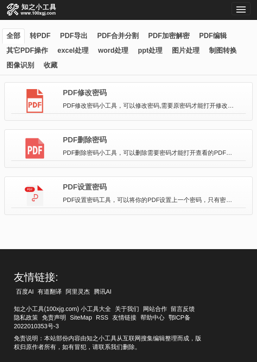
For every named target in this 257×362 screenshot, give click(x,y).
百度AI (25, 291)
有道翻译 (50, 291)
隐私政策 (26, 317)
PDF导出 (74, 35)
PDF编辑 (213, 35)
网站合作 (155, 308)
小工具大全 (96, 308)
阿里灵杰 (78, 291)
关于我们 (127, 308)
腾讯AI (102, 291)
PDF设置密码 (85, 187)
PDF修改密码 (85, 93)
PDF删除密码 (85, 140)
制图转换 (223, 50)
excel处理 (73, 50)
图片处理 (186, 50)
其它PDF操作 (27, 50)
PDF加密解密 (169, 35)
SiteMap (81, 317)
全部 (13, 35)
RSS (102, 317)
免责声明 (54, 317)
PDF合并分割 (118, 35)
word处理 (113, 50)
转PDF (40, 35)
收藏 (50, 65)
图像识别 (20, 65)
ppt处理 (150, 50)
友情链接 (124, 317)
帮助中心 (152, 317)
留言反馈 (183, 308)
